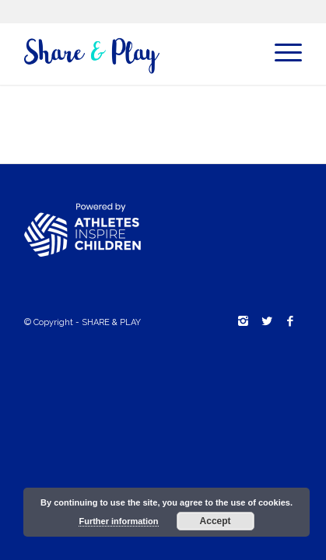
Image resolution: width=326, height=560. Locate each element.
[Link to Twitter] (267, 321)
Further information (118, 521)
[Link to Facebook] (290, 321)
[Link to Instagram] (243, 321)
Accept (215, 521)
